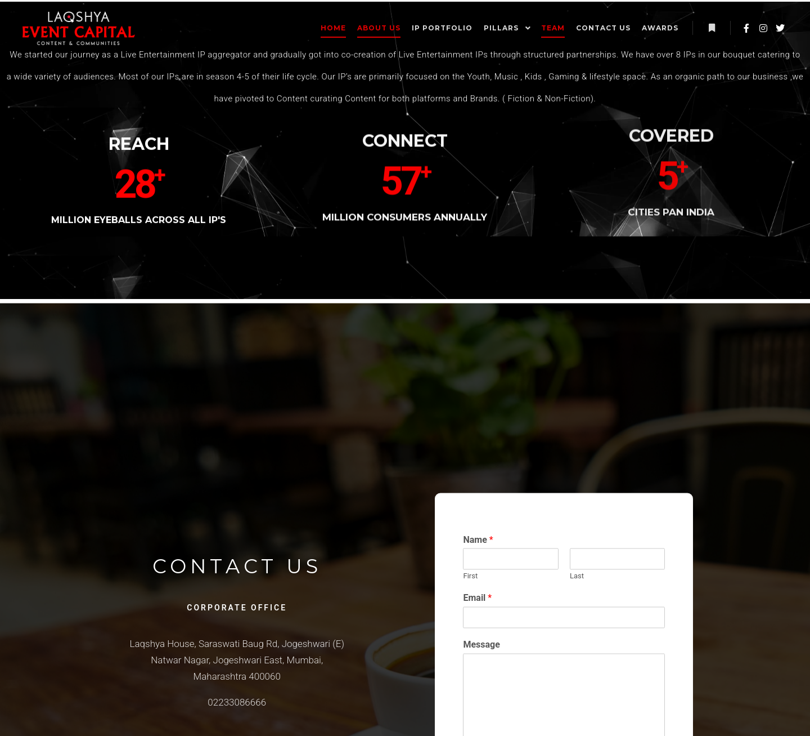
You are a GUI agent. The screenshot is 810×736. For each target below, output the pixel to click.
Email (505, 677)
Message (509, 724)
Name (506, 619)
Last (605, 656)
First (498, 656)
